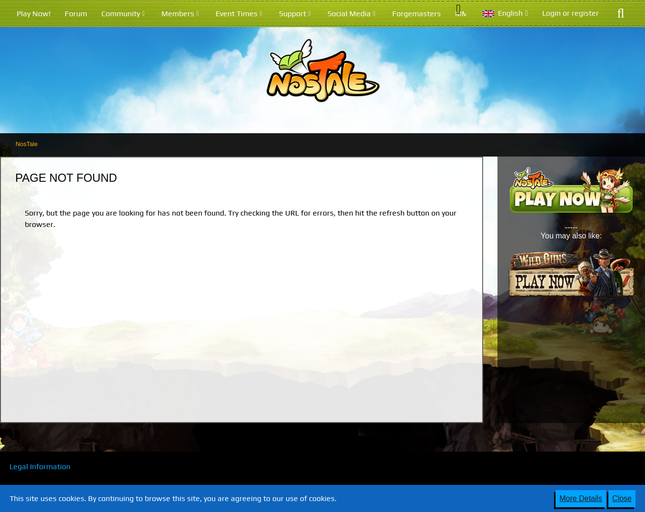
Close (622, 498)
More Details (580, 498)
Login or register (570, 13)
